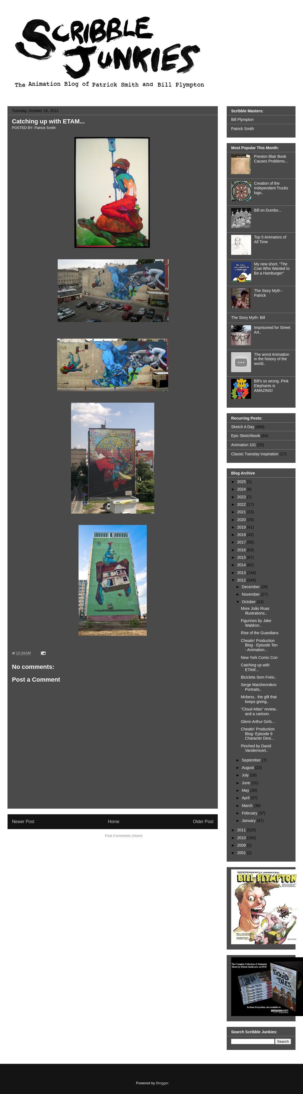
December (251, 587)
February (250, 813)
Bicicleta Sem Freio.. (258, 677)
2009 (242, 845)
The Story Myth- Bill (248, 317)
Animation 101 (243, 445)
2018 (242, 534)
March (248, 805)
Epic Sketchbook (245, 435)
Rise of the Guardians (259, 633)
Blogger (162, 1083)
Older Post (203, 821)
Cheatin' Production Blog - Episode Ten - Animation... (259, 645)
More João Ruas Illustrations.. (255, 610)
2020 (242, 519)
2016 (242, 550)
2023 (242, 497)
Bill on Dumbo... (268, 210)
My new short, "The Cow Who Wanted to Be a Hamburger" (272, 269)
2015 (242, 557)
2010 (242, 838)
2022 (242, 504)
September (252, 760)
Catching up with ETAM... (48, 121)
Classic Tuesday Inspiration (254, 454)
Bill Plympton (242, 119)
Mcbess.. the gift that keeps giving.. (259, 699)
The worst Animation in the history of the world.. (271, 359)
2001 (242, 853)
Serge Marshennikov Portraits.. (258, 687)
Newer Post (23, 821)
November (251, 594)
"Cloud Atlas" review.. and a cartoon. (259, 711)
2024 (242, 489)
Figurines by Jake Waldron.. (256, 623)
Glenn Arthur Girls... (258, 721)
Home (114, 821)
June (246, 783)
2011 (242, 830)
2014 (242, 565)
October (249, 602)
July (246, 775)
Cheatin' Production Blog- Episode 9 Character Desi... (258, 734)
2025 (242, 481)
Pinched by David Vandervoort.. (256, 748)
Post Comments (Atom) (123, 836)
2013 (242, 572)
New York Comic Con (259, 657)
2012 (242, 580)
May (246, 790)
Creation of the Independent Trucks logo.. (271, 188)
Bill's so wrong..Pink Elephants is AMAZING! (271, 386)
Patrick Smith (242, 128)
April (246, 798)
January (249, 820)
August (248, 767)
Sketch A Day (242, 427)
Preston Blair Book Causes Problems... (271, 158)
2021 (242, 512)
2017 (242, 542)
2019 (242, 527)
